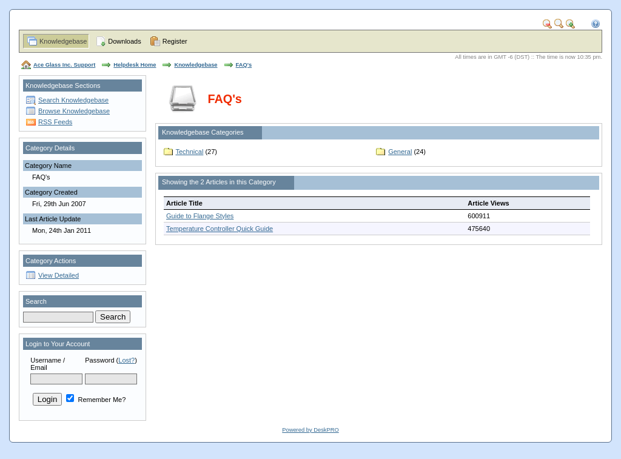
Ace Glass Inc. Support (64, 65)
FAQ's (244, 65)
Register (175, 41)
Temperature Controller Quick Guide (219, 228)
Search (36, 301)
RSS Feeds (55, 122)
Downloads (124, 41)
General (400, 151)
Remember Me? (96, 399)
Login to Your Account (57, 343)
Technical (190, 151)
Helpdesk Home (134, 65)
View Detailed (58, 275)
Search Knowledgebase (73, 100)
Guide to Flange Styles (199, 215)
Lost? (126, 360)
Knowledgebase (63, 41)
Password (99, 360)
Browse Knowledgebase (74, 111)
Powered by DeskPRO (310, 430)
